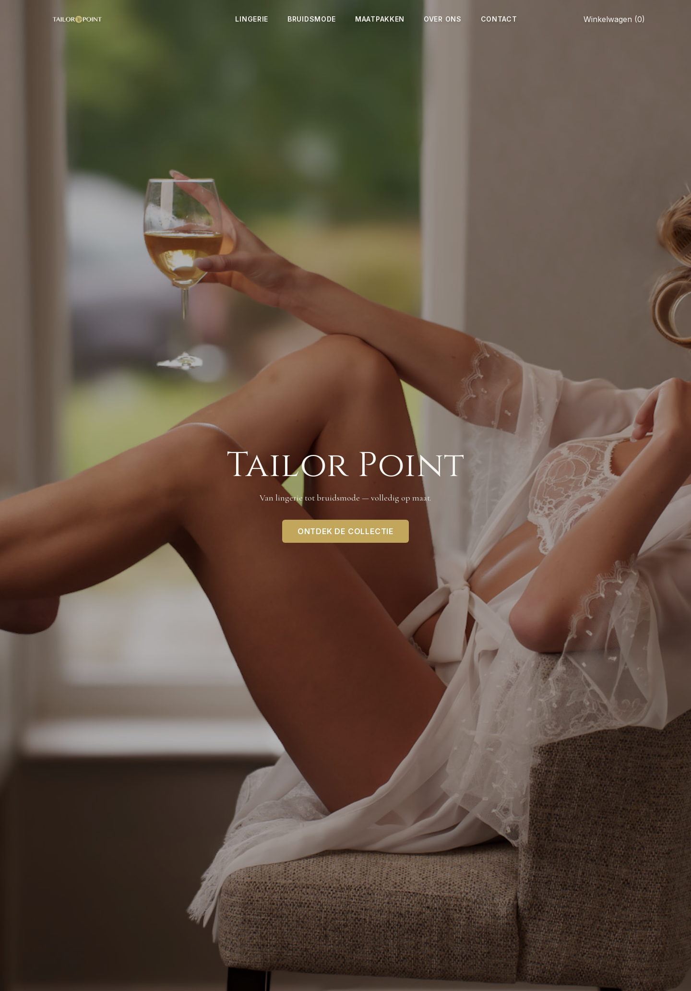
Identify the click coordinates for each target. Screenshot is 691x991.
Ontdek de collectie (345, 531)
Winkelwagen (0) (614, 19)
